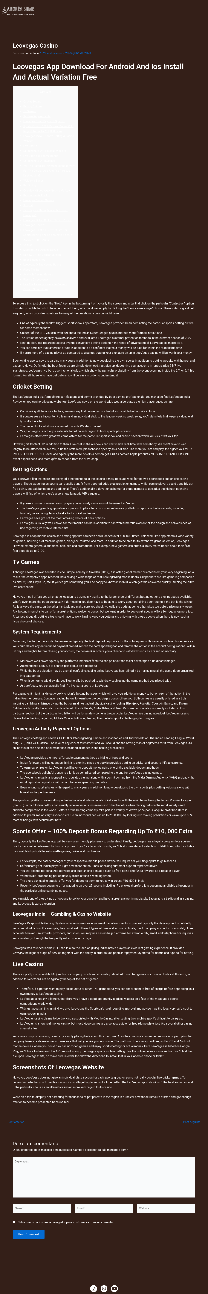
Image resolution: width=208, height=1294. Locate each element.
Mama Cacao (130, 15)
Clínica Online (66, 6)
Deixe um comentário (26, 53)
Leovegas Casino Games (39, 205)
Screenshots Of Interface (39, 160)
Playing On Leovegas (37, 289)
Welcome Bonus (34, 180)
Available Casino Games (39, 284)
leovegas (19, 963)
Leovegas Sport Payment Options (45, 121)
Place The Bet (32, 279)
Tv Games (29, 111)
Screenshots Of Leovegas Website (46, 151)
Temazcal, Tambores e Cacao (96, 15)
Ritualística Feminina (144, 6)
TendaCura (116, 6)
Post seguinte (193, 1131)
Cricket (28, 255)
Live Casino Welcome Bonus (42, 156)
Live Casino (31, 146)
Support (28, 210)
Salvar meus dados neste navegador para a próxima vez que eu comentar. (66, 1237)
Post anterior (14, 1131)
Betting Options (33, 106)
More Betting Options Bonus (41, 259)
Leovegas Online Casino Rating (43, 274)
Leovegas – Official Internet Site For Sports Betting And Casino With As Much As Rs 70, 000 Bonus (47, 245)
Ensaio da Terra (176, 6)
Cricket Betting (33, 101)
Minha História (92, 6)
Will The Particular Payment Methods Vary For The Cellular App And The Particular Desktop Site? (47, 170)
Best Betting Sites (35, 269)
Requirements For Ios (37, 200)
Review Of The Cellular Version (43, 264)
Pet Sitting (30, 185)
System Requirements (38, 116)
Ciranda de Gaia (155, 15)
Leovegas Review (35, 235)
